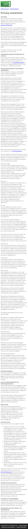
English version (5, 9)
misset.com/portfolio (6, 25)
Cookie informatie (21, 527)
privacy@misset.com (18, 62)
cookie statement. (17, 151)
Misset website (14, 9)
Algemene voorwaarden (8, 527)
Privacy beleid (23, 525)
